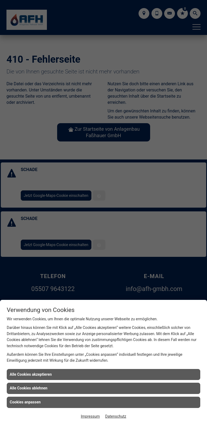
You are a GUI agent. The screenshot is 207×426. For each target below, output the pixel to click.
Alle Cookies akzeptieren (31, 374)
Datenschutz (115, 416)
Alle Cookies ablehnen (28, 388)
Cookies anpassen (25, 402)
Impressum (90, 416)
